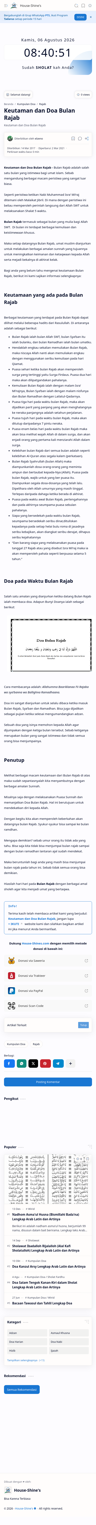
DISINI (80, 17)
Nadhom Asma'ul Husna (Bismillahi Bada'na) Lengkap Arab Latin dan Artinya (45, 1216)
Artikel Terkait (16, 1025)
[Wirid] (31, 1209)
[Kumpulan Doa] (16, 1044)
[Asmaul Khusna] (69, 1333)
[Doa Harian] (27, 1341)
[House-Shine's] (14, 6)
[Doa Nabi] (69, 1341)
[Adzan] (27, 1333)
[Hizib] (27, 1350)
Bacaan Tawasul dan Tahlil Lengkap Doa (42, 1303)
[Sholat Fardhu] (56, 1277)
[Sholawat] (33, 1240)
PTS (47, 15)
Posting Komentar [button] (48, 1082)
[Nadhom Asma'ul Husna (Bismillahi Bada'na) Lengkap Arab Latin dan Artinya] (48, 1179)
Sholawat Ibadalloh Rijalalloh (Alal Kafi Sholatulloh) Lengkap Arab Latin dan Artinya (45, 1248)
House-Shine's (30, 5)
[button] (6, 6)
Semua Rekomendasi (22, 1389)
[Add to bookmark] (87, 1159)
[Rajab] (36, 1044)
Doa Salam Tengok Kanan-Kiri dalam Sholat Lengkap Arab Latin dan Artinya (44, 1285)
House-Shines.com (35, 943)
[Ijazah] (69, 1350)
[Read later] (73, 138)
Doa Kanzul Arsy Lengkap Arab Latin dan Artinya (49, 1266)
